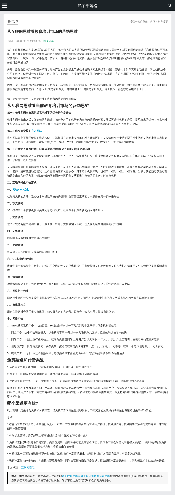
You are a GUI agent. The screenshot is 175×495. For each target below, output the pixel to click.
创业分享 (163, 21)
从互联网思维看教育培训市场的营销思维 (86, 476)
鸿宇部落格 (87, 6)
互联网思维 (28, 467)
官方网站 (36, 130)
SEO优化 (23, 189)
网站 (15, 189)
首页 (152, 21)
